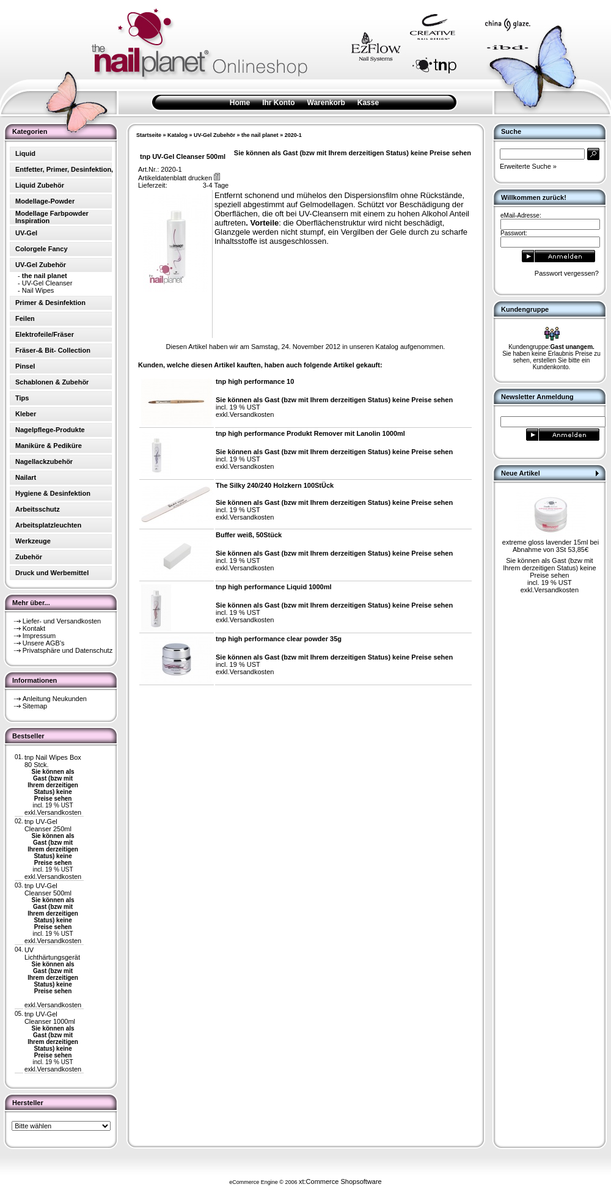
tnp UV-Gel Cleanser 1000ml (49, 1017)
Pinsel (25, 366)
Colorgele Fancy (41, 248)
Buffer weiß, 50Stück (249, 534)
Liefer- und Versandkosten (62, 621)
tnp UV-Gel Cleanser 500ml (47, 889)
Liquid (25, 153)
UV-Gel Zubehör (214, 135)
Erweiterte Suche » (528, 166)
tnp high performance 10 (255, 381)
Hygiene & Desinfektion (52, 493)
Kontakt (34, 628)
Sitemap (35, 706)
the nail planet (260, 135)
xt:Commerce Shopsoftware (340, 1181)
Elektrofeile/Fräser (44, 334)
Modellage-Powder (45, 201)
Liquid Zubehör (39, 185)
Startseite (148, 135)
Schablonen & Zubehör (52, 382)
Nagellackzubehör (44, 461)
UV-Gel (26, 233)
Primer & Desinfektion (50, 302)
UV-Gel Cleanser (47, 283)
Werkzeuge (33, 541)
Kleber (25, 413)
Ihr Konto (278, 102)
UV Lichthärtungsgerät (52, 953)
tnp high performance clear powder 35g (279, 638)
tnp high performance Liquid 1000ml (273, 586)
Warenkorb (326, 102)
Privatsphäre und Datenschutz (67, 650)
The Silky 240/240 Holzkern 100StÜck (275, 485)
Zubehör (28, 556)
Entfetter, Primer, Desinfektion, (64, 169)
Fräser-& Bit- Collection (52, 350)
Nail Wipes (38, 290)
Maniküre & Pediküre (48, 445)
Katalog (177, 135)
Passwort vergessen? (567, 273)
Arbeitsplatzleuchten (48, 525)
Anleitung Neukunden (55, 698)
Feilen (25, 318)
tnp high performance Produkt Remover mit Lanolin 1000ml (310, 433)
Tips (22, 398)
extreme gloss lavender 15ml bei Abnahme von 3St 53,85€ (550, 545)
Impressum (39, 635)
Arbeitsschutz (37, 509)
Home (240, 102)
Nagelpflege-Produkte (50, 429)
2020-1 (293, 135)
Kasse (368, 102)
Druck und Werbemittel (52, 572)
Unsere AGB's (44, 643)
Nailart (25, 477)
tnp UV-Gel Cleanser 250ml (47, 825)
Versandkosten (59, 812)
